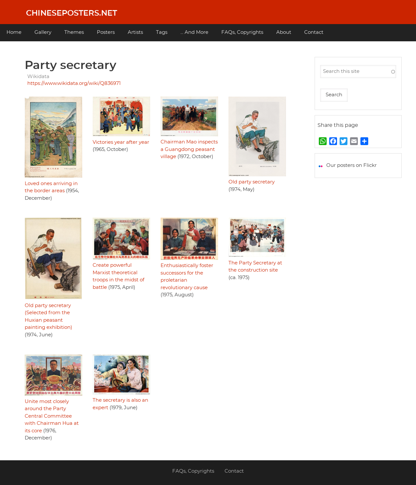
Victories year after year (121, 142)
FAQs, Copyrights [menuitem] (242, 32)
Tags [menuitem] (161, 32)
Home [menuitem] (13, 32)
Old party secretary (251, 182)
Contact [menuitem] (313, 32)
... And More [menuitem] (194, 32)
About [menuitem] (283, 32)
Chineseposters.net (71, 13)
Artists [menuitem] (135, 32)
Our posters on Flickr (351, 165)
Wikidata (38, 76)
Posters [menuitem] (106, 32)
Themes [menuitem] (74, 32)
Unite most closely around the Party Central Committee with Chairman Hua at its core (52, 416)
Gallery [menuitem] (42, 32)
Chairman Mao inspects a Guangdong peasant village (189, 149)
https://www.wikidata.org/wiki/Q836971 (74, 83)
